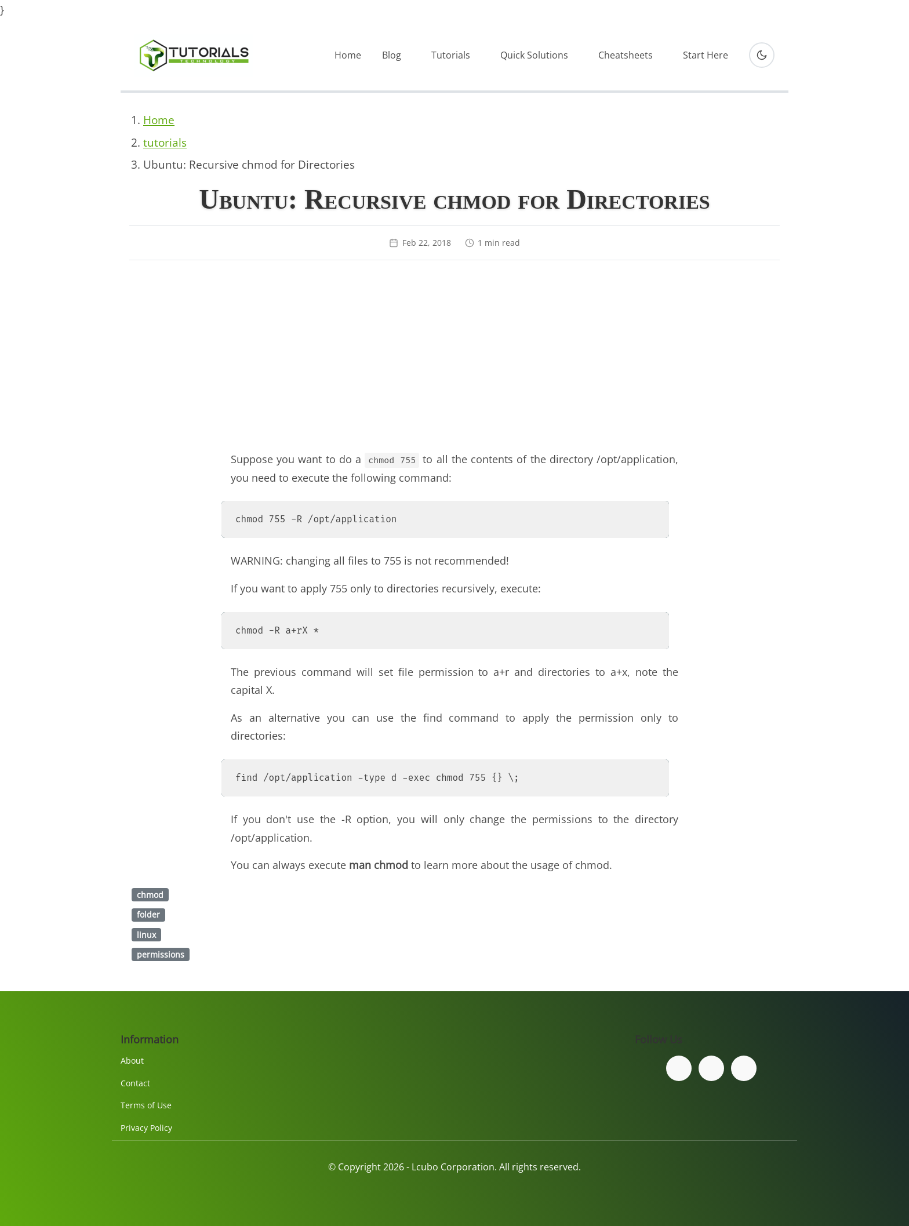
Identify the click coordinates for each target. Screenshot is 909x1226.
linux (146, 934)
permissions (160, 954)
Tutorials (450, 55)
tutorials (165, 142)
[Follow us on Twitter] (711, 1068)
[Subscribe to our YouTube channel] (744, 1068)
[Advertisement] (454, 360)
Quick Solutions (534, 55)
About (132, 1060)
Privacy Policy (146, 1127)
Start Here (705, 55)
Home (347, 55)
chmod (150, 894)
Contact (135, 1083)
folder (148, 914)
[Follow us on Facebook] (679, 1068)
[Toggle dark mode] (762, 55)
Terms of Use (146, 1105)
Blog (391, 55)
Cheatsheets (625, 55)
